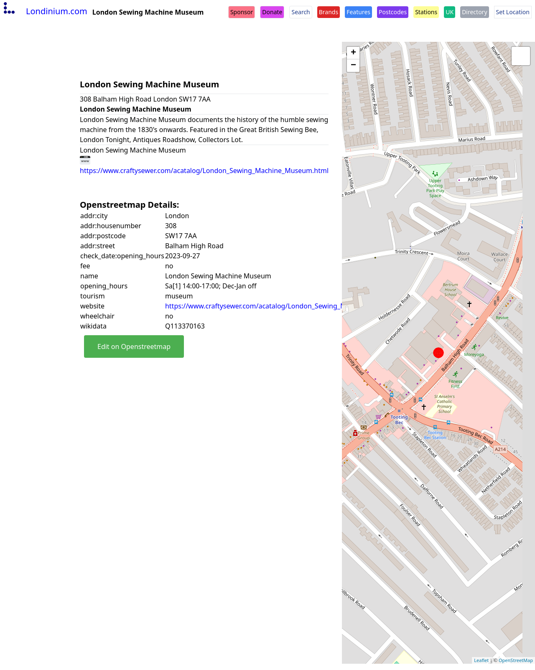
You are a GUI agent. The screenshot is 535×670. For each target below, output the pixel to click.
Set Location (513, 12)
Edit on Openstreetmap (134, 346)
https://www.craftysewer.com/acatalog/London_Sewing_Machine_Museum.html (289, 306)
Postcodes (393, 12)
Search (300, 12)
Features (358, 12)
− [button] (353, 65)
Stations (426, 12)
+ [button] (353, 53)
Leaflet (481, 660)
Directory (474, 12)
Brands (328, 12)
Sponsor (241, 12)
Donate (272, 12)
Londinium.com (44, 11)
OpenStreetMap (516, 660)
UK (449, 12)
